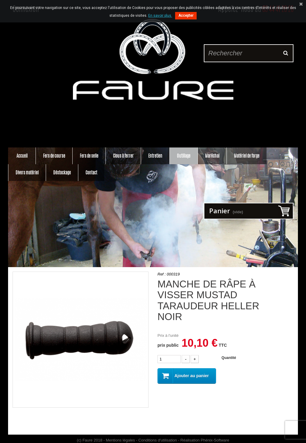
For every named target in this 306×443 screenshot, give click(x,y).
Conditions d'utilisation (157, 440)
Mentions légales (120, 440)
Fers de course (54, 156)
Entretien (155, 156)
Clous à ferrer (123, 156)
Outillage (183, 156)
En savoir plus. (160, 15)
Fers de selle (89, 156)
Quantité (228, 358)
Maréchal (212, 156)
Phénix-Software (215, 440)
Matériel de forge (246, 156)
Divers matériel (27, 172)
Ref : (161, 274)
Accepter (185, 15)
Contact (91, 172)
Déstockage (62, 172)
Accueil (21, 156)
